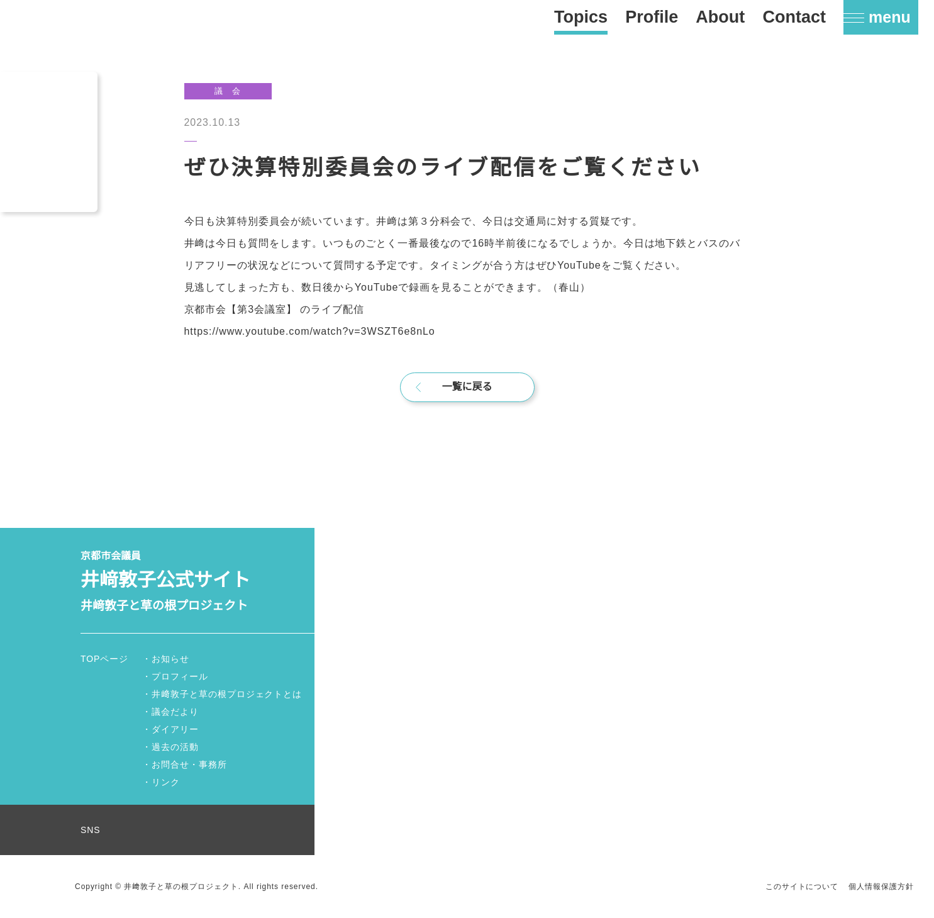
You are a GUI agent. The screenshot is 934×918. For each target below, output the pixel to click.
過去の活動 (175, 747)
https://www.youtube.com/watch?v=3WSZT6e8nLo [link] (318, 331)
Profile (651, 17)
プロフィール (180, 676)
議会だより (175, 711)
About (720, 17)
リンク (166, 782)
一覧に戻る (467, 387)
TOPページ (105, 658)
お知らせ (170, 658)
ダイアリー (175, 729)
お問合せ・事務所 (189, 764)
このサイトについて (802, 886)
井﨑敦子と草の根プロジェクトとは (227, 694)
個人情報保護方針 (881, 886)
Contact (794, 17)
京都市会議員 (197, 582)
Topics (581, 17)
